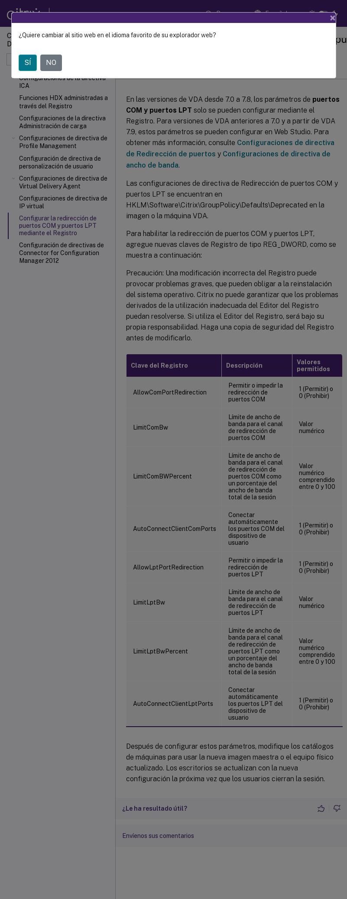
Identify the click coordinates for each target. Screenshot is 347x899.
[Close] (333, 18)
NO (51, 62)
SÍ (27, 62)
